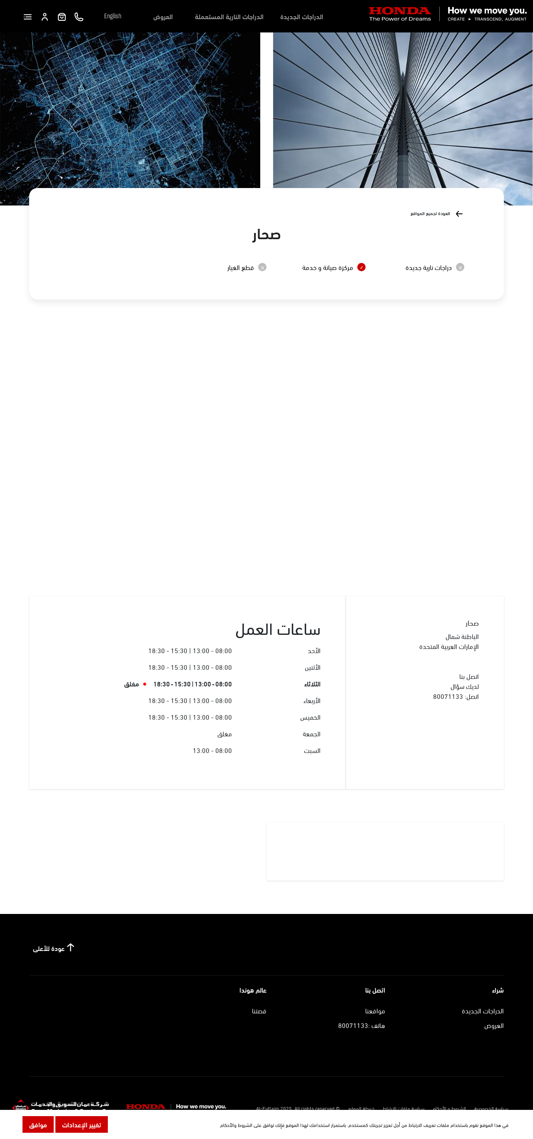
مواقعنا (375, 1010)
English (112, 16)
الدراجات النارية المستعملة (229, 16)
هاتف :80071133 (361, 1025)
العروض (163, 16)
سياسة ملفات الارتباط (403, 1107)
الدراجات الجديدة (301, 16)
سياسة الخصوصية (491, 1107)
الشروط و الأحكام (449, 1107)
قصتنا (259, 1010)
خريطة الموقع (361, 1107)
